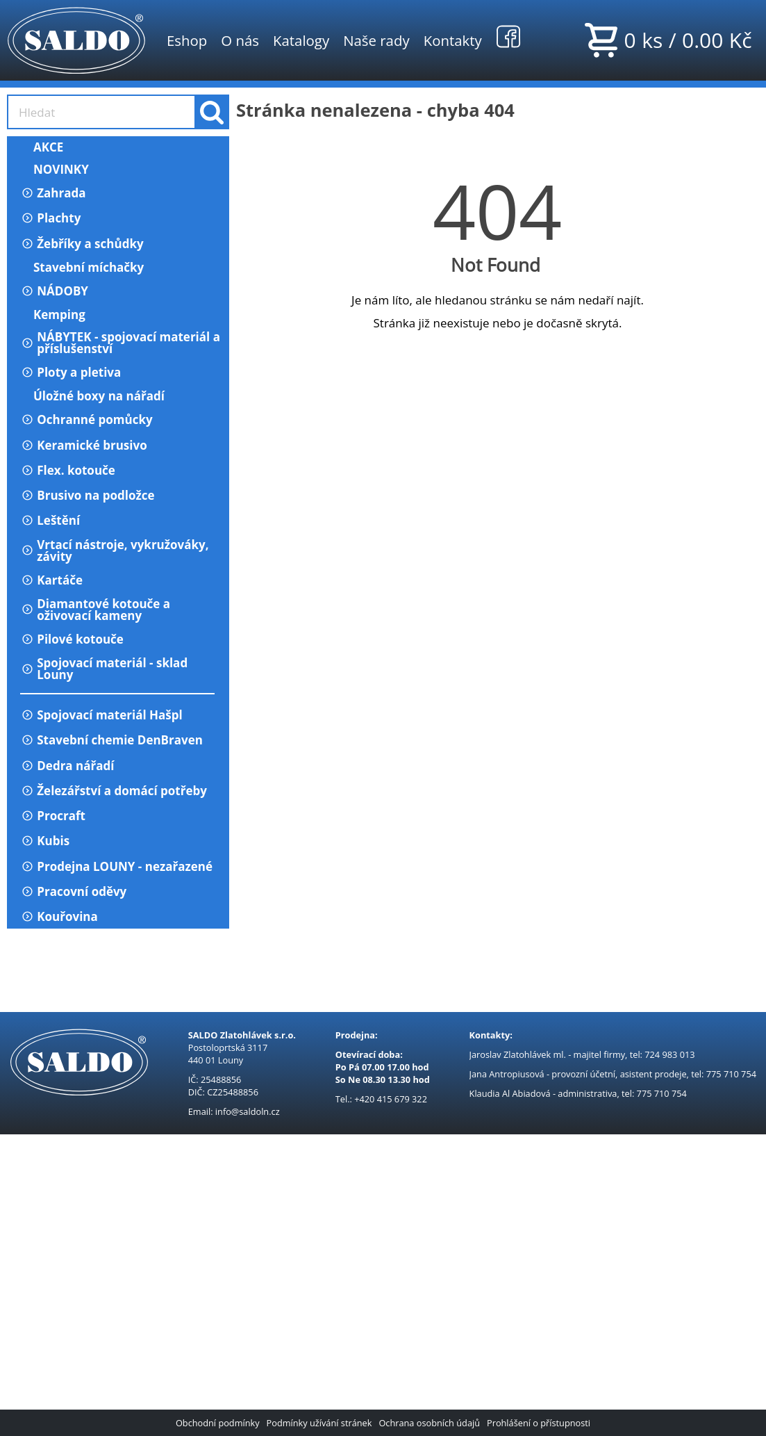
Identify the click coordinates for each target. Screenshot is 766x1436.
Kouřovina (59, 916)
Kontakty (453, 40)
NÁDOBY (54, 291)
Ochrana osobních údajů (429, 1423)
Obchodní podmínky (218, 1423)
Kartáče (51, 580)
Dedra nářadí (67, 766)
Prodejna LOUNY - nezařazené (116, 866)
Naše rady (376, 40)
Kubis (44, 841)
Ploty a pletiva (70, 372)
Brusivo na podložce (87, 495)
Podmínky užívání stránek (319, 1423)
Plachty (50, 218)
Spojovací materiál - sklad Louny (104, 669)
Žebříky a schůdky (82, 244)
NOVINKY (54, 169)
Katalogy (301, 40)
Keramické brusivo (83, 445)
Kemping (52, 315)
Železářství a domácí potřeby (113, 791)
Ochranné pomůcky (86, 419)
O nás (240, 40)
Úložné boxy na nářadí (92, 396)
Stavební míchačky (82, 267)
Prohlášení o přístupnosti (538, 1423)
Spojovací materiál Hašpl (101, 715)
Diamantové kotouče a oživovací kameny (95, 609)
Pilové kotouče (72, 639)
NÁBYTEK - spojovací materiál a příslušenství (120, 343)
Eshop (187, 40)
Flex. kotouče (67, 470)
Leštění (50, 520)
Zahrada (53, 193)
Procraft (52, 816)
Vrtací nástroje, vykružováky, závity (114, 550)
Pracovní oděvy (73, 891)
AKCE (41, 147)
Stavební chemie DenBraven (111, 740)
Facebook (508, 36)
